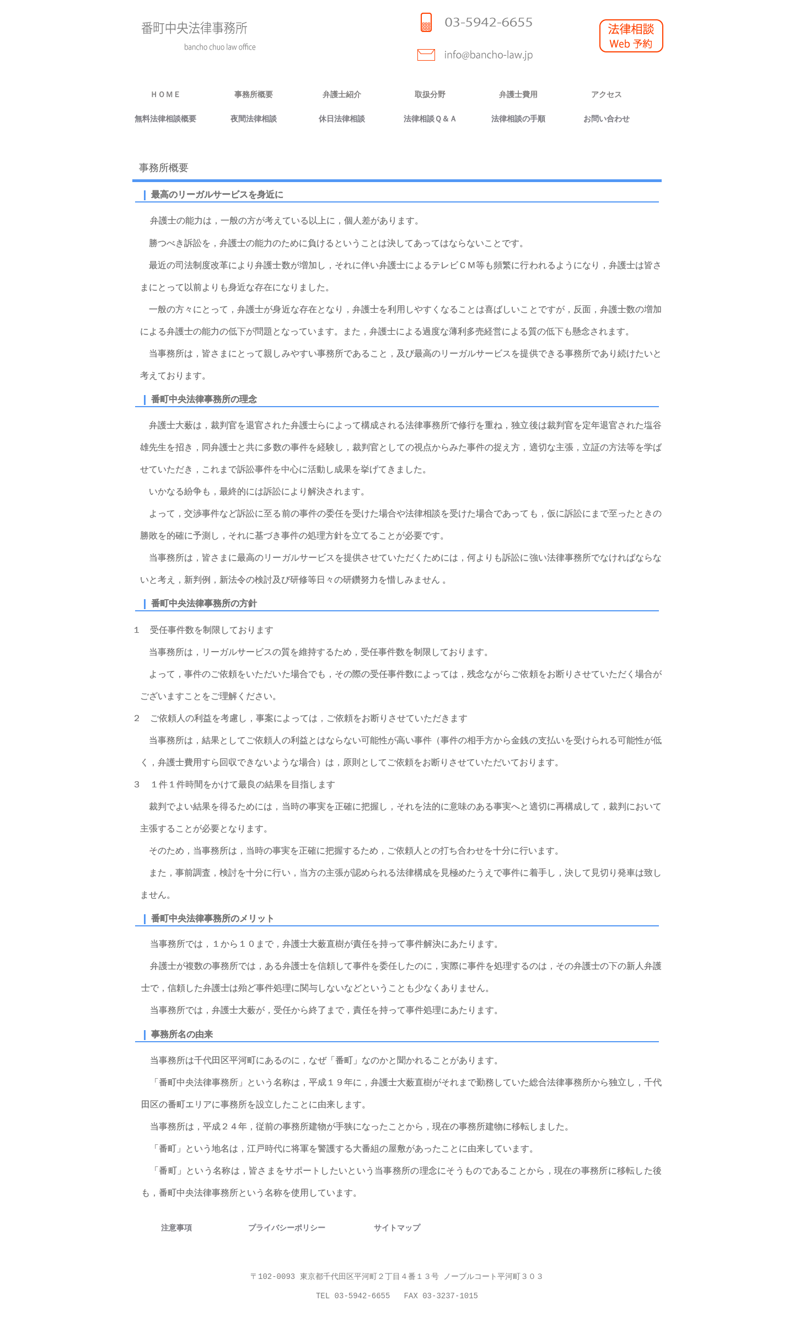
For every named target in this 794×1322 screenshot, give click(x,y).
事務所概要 (253, 94)
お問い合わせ (606, 119)
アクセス (606, 94)
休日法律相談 (342, 119)
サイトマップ (397, 1227)
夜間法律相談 (253, 119)
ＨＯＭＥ (165, 94)
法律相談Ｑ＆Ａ (430, 119)
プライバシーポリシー (286, 1227)
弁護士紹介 (342, 94)
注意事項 (176, 1227)
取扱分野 (430, 94)
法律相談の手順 (518, 119)
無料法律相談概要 (165, 119)
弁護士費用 (518, 94)
